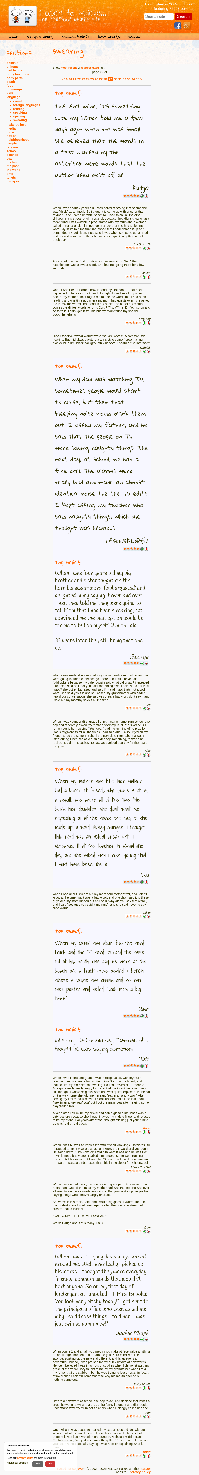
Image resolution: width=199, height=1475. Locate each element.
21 (74, 79)
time (10, 173)
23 (83, 79)
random (134, 36)
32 (124, 79)
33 (128, 79)
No (50, 1463)
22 (79, 79)
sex (9, 158)
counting (19, 101)
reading (19, 109)
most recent (69, 67)
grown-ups (15, 89)
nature (11, 136)
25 (92, 79)
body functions (18, 74)
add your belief (40, 36)
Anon (147, 1128)
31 (120, 79)
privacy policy (140, 1472)
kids (10, 93)
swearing (20, 120)
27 (101, 79)
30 (116, 79)
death (11, 82)
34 (133, 79)
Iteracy (146, 1468)
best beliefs (109, 36)
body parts (15, 78)
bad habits (14, 70)
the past (13, 166)
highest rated (90, 67)
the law (12, 162)
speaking (20, 112)
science (12, 155)
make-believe (16, 124)
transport (13, 181)
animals (12, 63)
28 (105, 79)
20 (70, 79)
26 (96, 79)
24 (87, 79)
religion (12, 147)
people (12, 143)
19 (66, 79)
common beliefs (75, 36)
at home (13, 66)
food (10, 85)
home (13, 36)
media (11, 128)
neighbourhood (18, 139)
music (11, 132)
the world (14, 170)
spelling (19, 116)
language (13, 97)
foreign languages (26, 105)
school (12, 151)
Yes (37, 1463)
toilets (11, 177)
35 (137, 79)
